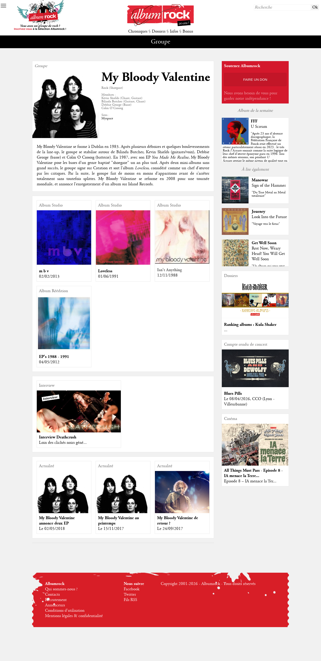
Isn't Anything (169, 270)
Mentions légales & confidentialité (74, 616)
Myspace (107, 118)
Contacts (52, 594)
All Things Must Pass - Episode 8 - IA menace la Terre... (253, 473)
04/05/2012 (49, 362)
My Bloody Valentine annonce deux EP (57, 520)
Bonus (188, 31)
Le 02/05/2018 (52, 528)
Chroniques (137, 31)
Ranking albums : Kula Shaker (250, 324)
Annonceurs (55, 605)
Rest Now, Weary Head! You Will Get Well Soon (268, 254)
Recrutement (56, 600)
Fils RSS (130, 600)
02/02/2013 (49, 276)
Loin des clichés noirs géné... (63, 442)
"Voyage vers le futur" (266, 224)
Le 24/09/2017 (170, 528)
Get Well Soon (264, 243)
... (225, 330)
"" (255, 150)
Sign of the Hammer (269, 185)
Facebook (131, 589)
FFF (254, 121)
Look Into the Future (269, 217)
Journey (258, 211)
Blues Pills (233, 393)
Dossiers (158, 31)
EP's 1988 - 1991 (54, 356)
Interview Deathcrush (57, 437)
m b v (44, 271)
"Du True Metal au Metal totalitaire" (269, 194)
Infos (174, 31)
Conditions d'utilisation (64, 610)
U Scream (259, 126)
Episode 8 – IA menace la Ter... (250, 481)
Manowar (260, 180)
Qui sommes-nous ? (61, 589)
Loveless (105, 271)
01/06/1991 (108, 276)
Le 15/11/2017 (111, 528)
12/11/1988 (167, 275)
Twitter (130, 594)
